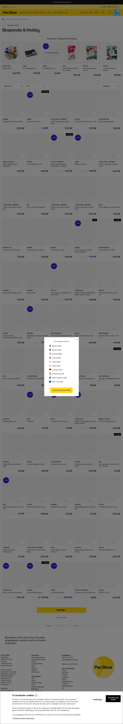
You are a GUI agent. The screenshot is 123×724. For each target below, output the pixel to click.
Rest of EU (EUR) (56, 382)
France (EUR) (55, 366)
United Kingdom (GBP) (58, 378)
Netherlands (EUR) (56, 374)
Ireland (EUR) (55, 362)
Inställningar (97, 700)
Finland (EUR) (55, 358)
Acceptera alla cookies (113, 699)
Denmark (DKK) (55, 354)
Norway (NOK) (55, 350)
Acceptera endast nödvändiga (23, 718)
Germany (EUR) (55, 370)
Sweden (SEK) (55, 346)
